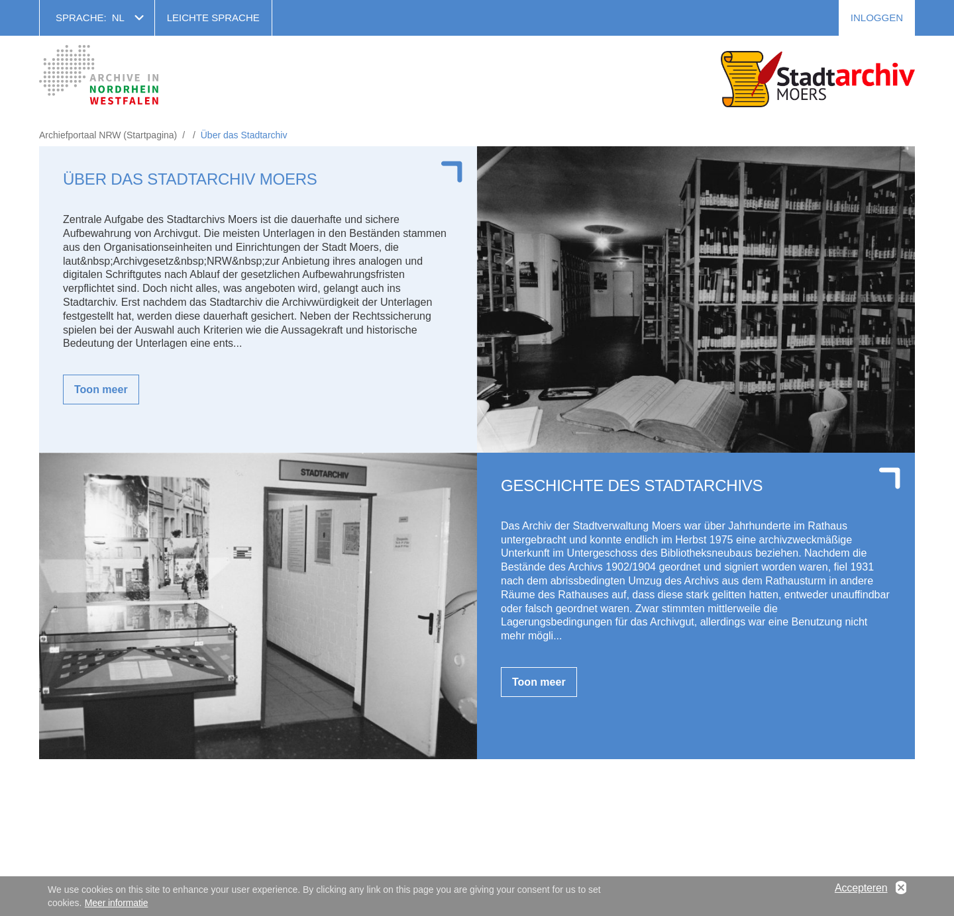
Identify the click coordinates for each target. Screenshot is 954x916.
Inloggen (877, 17)
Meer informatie (116, 903)
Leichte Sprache (213, 17)
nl (118, 17)
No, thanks (901, 888)
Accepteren (861, 888)
